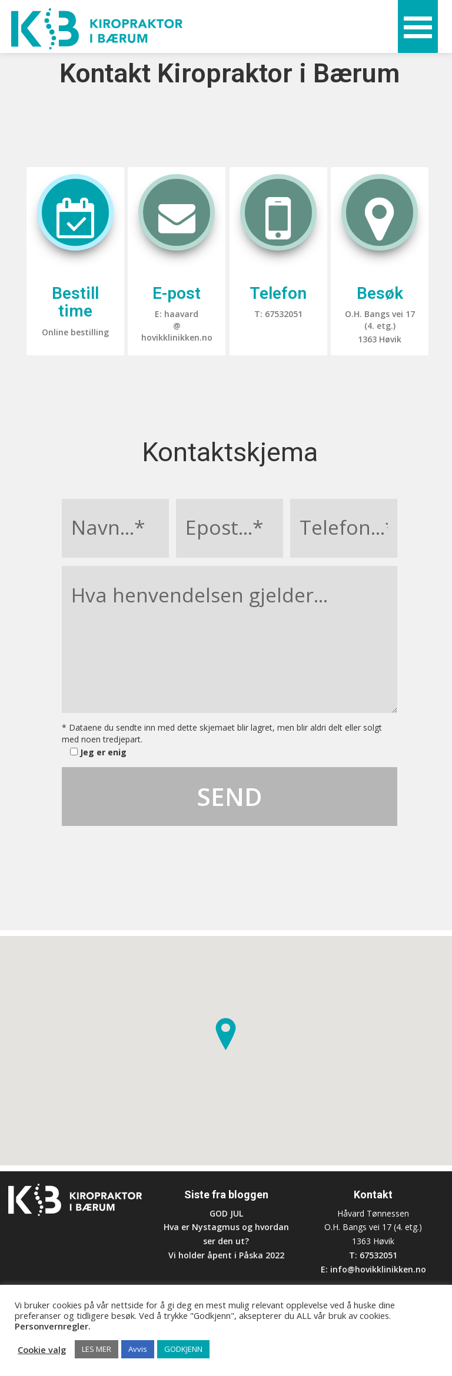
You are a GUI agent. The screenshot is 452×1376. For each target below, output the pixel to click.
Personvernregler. (53, 1326)
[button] (225, 1034)
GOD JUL (226, 1213)
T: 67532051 (373, 1255)
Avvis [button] (137, 1349)
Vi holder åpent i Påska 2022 (226, 1255)
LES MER (96, 1349)
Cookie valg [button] (42, 1349)
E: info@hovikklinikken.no (373, 1269)
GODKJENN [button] (183, 1349)
